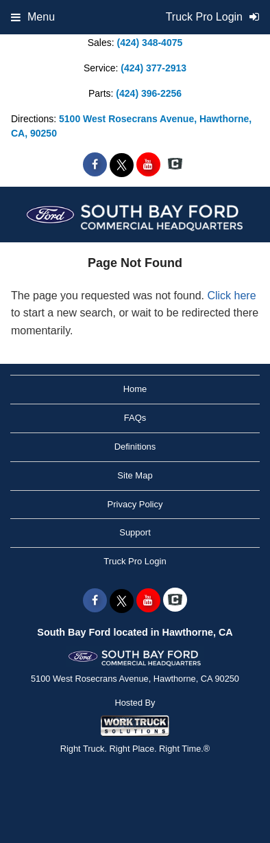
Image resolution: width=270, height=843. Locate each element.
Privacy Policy (135, 504)
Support (135, 532)
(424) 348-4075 (150, 42)
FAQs (135, 418)
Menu (33, 17)
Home (135, 389)
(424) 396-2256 (149, 93)
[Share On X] (122, 164)
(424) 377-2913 (153, 67)
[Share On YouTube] (148, 164)
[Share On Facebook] (95, 164)
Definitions (135, 446)
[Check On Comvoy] (175, 164)
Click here (231, 295)
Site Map (134, 475)
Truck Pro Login (134, 561)
